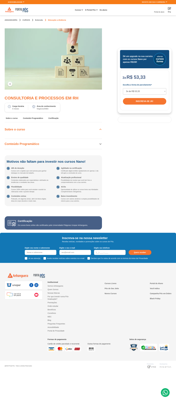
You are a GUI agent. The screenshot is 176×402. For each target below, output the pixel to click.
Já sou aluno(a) (34, 258)
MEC (50, 317)
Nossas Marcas (54, 293)
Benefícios (52, 310)
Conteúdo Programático (33, 118)
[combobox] (144, 91)
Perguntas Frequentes (56, 324)
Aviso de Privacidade (139, 258)
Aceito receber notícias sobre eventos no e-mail (65, 258)
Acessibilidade (16, 2)
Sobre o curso (12, 118)
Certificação (53, 118)
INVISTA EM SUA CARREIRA (154, 2)
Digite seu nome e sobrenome (37, 248)
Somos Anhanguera (55, 286)
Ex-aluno (103, 10)
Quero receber (140, 252)
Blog (49, 320)
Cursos (78, 10)
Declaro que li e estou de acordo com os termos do (119, 258)
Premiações (52, 303)
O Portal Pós (90, 10)
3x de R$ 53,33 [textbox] (133, 91)
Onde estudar (53, 306)
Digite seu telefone (102, 248)
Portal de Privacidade (56, 331)
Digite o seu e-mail (67, 248)
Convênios (52, 313)
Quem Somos (53, 289)
